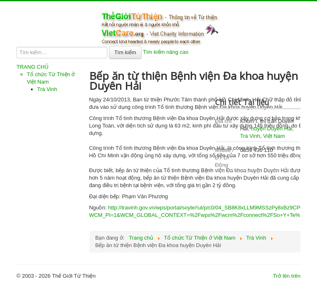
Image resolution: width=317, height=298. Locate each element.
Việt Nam (274, 136)
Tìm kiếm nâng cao (165, 52)
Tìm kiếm (125, 52)
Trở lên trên (286, 276)
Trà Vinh (47, 89)
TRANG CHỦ (33, 67)
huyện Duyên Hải (271, 128)
